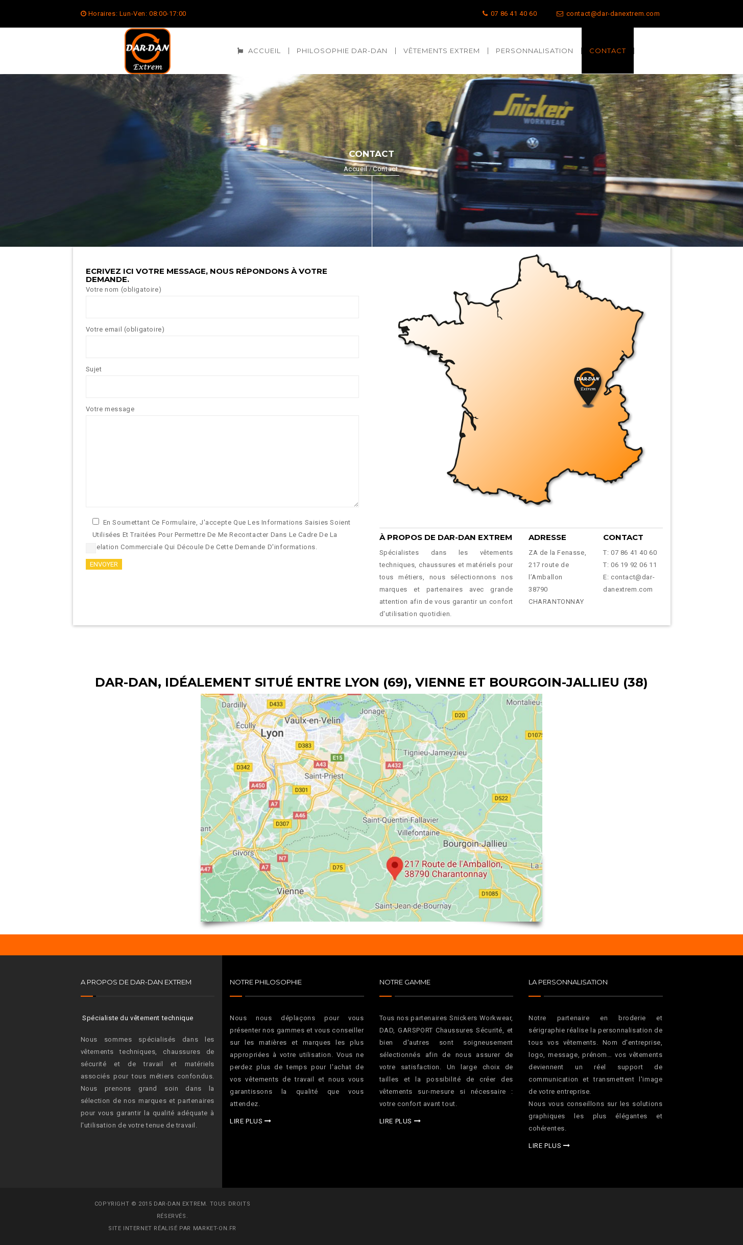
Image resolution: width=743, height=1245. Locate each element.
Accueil (356, 169)
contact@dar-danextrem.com (608, 13)
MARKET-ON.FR (214, 1228)
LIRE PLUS (246, 1121)
